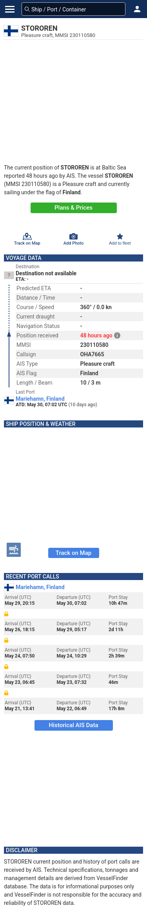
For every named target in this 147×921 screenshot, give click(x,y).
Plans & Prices (73, 207)
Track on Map (73, 552)
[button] (137, 9)
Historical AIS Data (73, 725)
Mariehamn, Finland (40, 399)
